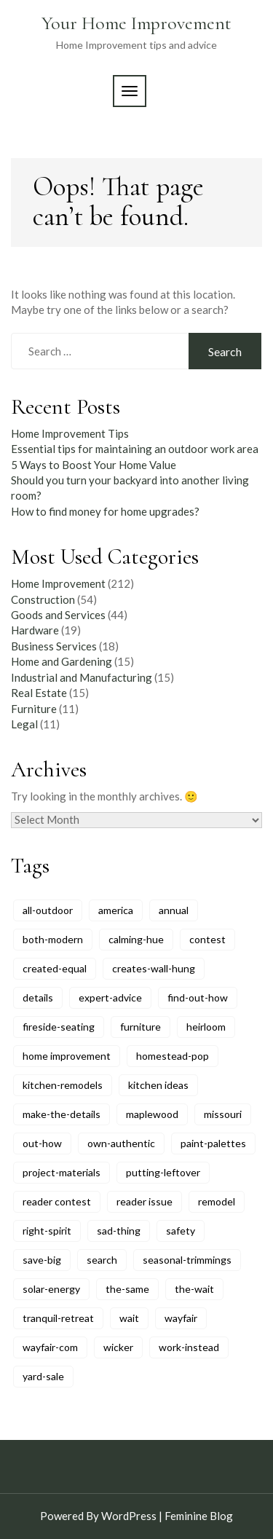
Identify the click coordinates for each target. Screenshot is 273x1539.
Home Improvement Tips (70, 433)
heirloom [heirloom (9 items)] (206, 1026)
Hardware (35, 630)
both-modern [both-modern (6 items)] (53, 939)
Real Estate (39, 692)
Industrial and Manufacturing (81, 677)
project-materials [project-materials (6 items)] (61, 1172)
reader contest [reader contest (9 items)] (57, 1201)
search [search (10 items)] (102, 1259)
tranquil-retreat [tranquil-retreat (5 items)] (58, 1318)
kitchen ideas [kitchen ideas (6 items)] (158, 1085)
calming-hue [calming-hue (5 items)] (136, 939)
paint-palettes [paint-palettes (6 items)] (213, 1143)
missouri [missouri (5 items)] (223, 1114)
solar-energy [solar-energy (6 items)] (51, 1289)
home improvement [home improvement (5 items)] (67, 1056)
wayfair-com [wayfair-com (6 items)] (50, 1347)
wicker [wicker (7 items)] (118, 1347)
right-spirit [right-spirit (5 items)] (47, 1230)
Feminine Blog (199, 1515)
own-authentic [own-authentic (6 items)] (121, 1143)
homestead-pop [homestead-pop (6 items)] (172, 1056)
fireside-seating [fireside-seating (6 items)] (59, 1026)
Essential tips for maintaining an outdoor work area (134, 448)
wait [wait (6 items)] (129, 1318)
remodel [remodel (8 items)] (216, 1201)
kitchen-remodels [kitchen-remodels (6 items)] (63, 1085)
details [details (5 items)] (38, 997)
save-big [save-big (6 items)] (42, 1259)
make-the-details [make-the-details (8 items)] (61, 1114)
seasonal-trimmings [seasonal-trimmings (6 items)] (187, 1259)
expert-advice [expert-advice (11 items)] (110, 997)
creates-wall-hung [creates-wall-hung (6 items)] (153, 968)
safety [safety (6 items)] (180, 1230)
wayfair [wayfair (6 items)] (181, 1318)
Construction (43, 599)
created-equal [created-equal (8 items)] (55, 968)
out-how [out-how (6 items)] (42, 1143)
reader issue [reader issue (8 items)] (144, 1201)
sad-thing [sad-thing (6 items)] (119, 1230)
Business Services (54, 646)
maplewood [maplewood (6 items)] (152, 1114)
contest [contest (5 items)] (207, 939)
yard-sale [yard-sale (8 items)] (43, 1376)
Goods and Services (58, 614)
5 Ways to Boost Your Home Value (93, 464)
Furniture (34, 708)
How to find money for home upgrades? (105, 511)
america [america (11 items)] (115, 910)
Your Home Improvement (136, 23)
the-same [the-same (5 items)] (127, 1289)
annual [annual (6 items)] (174, 910)
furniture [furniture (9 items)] (140, 1026)
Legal (24, 724)
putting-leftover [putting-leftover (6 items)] (163, 1172)
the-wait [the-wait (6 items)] (194, 1289)
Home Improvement (58, 583)
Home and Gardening (61, 661)
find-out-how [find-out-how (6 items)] (197, 997)
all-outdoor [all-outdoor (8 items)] (48, 910)
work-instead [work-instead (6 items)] (189, 1347)
